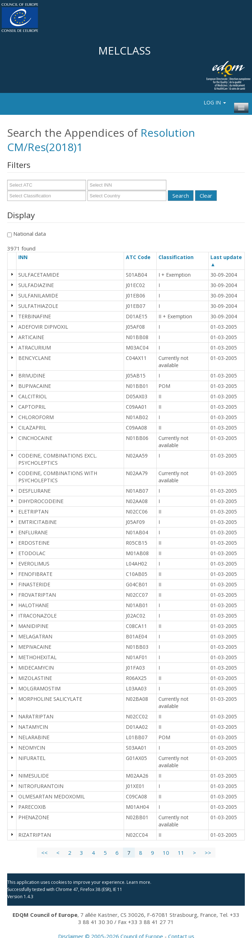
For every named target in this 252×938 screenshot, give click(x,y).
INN (26, 257)
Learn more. (139, 882)
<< (44, 852)
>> (208, 852)
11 (181, 852)
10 (166, 852)
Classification (179, 257)
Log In (215, 102)
